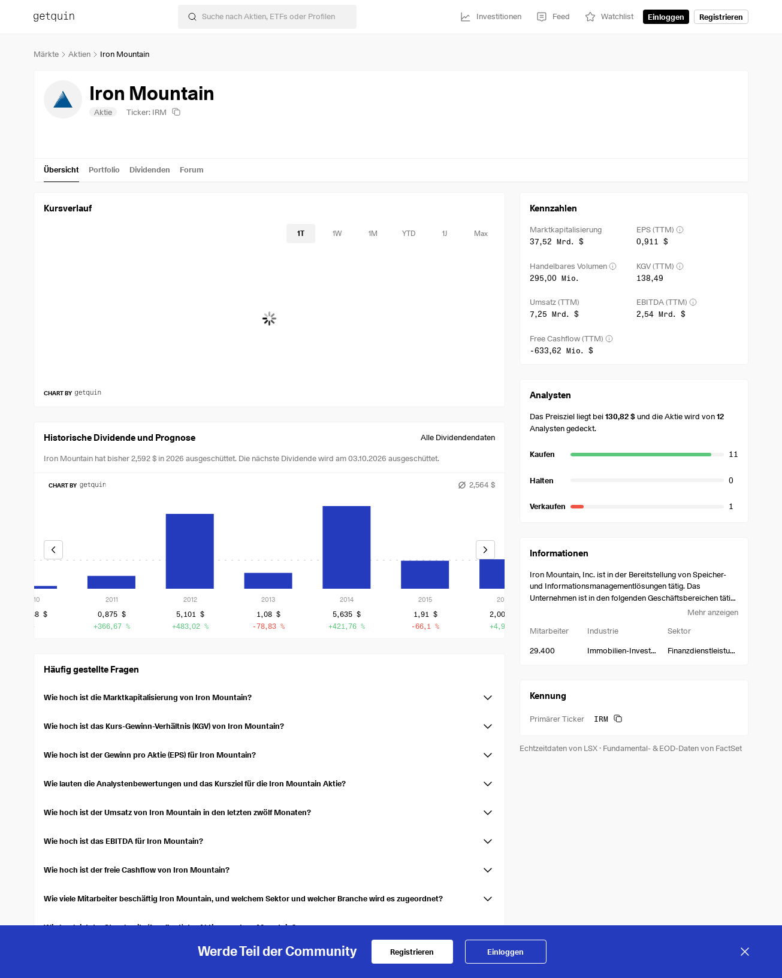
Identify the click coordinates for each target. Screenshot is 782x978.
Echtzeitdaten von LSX (558, 748)
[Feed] (553, 17)
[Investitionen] (490, 17)
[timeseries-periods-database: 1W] (336, 233)
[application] (269, 318)
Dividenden (149, 169)
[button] (269, 695)
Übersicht (61, 169)
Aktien (79, 54)
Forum (192, 169)
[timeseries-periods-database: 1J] (444, 233)
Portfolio (104, 169)
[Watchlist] (608, 17)
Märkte (46, 54)
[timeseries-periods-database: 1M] (372, 233)
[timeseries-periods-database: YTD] (408, 233)
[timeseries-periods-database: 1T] (300, 233)
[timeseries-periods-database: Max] (480, 233)
